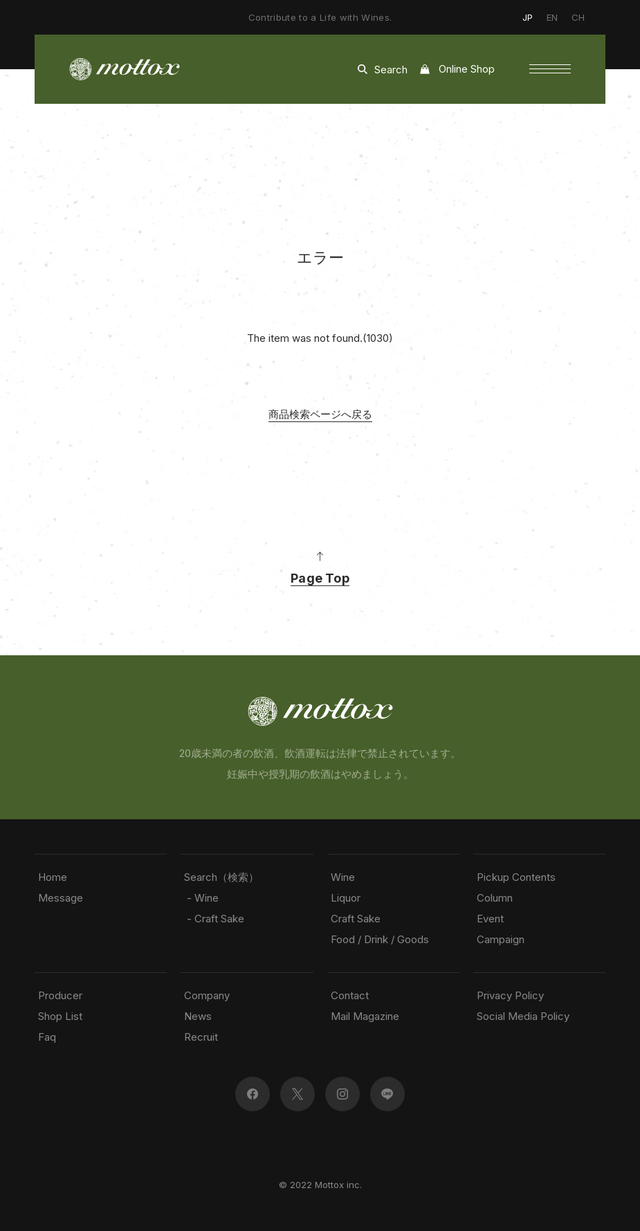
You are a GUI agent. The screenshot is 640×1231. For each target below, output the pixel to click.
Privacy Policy (510, 995)
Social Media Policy (523, 1016)
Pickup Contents (516, 877)
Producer (60, 995)
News (198, 1016)
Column (495, 898)
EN (552, 17)
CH (578, 17)
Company (207, 995)
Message (60, 898)
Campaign (500, 939)
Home (52, 877)
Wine (343, 877)
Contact (350, 995)
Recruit (201, 1037)
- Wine (201, 898)
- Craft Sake (214, 918)
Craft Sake (356, 918)
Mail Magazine (365, 1016)
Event (490, 918)
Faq (47, 1037)
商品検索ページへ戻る (320, 414)
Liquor (345, 898)
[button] (550, 69)
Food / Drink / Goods (380, 939)
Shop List (60, 1016)
